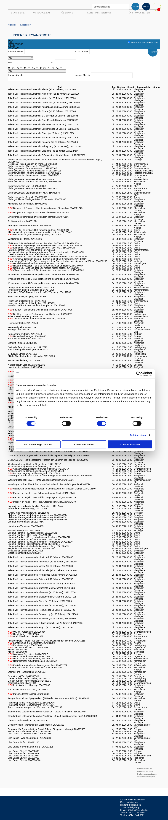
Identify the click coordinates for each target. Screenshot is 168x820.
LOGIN (146, 7)
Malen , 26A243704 (17, 649)
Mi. (25, 68)
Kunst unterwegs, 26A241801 (25, 645)
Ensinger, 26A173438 (18, 329)
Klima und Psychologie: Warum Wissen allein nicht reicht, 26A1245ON (45, 245)
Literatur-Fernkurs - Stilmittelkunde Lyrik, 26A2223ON (34, 544)
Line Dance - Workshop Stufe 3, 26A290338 (29, 738)
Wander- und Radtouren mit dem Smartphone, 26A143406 (36, 305)
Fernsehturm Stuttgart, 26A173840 (25, 334)
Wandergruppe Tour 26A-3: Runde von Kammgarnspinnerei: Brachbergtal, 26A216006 (50, 475)
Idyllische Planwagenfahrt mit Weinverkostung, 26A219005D (37, 519)
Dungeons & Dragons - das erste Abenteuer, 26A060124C (39, 212)
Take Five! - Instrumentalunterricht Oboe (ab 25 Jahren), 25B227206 (41, 133)
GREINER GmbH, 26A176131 (22, 354)
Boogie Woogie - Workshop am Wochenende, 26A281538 (36, 725)
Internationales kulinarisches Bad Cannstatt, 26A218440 (35, 506)
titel (10, 40)
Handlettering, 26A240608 (23, 634)
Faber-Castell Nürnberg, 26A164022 (25, 316)
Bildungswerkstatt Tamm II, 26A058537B (28, 197)
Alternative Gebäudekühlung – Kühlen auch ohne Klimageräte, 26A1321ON (47, 259)
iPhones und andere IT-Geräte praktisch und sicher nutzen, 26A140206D (43, 283)
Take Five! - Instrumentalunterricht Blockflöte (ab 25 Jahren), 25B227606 (43, 151)
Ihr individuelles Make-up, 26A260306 (29, 685)
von (10, 62)
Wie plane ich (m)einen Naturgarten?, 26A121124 (35, 234)
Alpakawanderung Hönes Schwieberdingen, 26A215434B (36, 471)
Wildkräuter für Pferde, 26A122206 (25, 239)
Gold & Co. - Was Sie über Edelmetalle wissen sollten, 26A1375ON (43, 268)
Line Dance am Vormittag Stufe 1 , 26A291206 (30, 746)
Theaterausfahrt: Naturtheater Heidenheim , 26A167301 (38, 318)
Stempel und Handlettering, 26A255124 (27, 672)
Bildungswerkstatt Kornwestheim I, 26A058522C (31, 179)
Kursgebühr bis (82, 75)
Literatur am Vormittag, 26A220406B (25, 526)
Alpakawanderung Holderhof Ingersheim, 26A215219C (34, 464)
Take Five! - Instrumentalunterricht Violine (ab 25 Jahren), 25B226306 (42, 98)
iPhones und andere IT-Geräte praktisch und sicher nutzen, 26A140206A (46, 270)
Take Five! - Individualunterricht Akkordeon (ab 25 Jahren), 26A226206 (42, 561)
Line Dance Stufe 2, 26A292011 (23, 753)
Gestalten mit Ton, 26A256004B (23, 676)
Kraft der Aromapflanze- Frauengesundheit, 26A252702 (37, 665)
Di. (18, 68)
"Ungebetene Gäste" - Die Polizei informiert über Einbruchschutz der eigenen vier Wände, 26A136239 (57, 261)
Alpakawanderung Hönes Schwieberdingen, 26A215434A (38, 469)
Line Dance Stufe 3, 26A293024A (24, 760)
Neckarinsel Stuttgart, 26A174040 (27, 336)
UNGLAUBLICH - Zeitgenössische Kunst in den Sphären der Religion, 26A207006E (48, 455)
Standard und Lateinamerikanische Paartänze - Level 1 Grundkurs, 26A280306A (47, 711)
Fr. (41, 68)
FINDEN (135, 7)
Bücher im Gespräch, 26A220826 (24, 530)
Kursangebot (41, 12)
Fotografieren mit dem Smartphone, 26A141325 (31, 287)
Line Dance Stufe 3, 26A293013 (23, 758)
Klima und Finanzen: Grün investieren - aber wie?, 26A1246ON (41, 247)
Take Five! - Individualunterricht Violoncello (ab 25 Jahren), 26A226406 (42, 570)
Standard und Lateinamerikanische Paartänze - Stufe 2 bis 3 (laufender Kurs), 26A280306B (52, 716)
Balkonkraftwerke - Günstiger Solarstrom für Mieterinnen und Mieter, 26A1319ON (47, 256)
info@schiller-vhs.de (137, 810)
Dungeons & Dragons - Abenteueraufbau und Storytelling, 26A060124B (45, 208)
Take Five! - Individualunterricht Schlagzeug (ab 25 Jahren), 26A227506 (43, 614)
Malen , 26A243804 (17, 652)
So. (57, 68)
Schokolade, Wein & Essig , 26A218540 (27, 508)
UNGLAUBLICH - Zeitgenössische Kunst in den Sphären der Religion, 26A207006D (49, 451)
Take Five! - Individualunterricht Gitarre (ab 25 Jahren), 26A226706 (40, 579)
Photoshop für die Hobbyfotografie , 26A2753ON (31, 705)
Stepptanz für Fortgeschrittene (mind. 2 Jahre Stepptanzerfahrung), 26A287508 (46, 729)
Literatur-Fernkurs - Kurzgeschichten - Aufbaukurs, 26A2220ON (39, 537)
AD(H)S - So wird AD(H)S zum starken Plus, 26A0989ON (38, 230)
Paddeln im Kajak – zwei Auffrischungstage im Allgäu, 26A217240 (42, 497)
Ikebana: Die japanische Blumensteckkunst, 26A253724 (35, 667)
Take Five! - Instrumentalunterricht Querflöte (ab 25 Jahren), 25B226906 (43, 120)
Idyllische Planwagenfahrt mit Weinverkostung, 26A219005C (37, 517)
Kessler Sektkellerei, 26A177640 (24, 360)
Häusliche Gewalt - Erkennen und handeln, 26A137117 (37, 263)
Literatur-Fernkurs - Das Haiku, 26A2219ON (29, 535)
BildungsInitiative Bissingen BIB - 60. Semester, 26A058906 (37, 199)
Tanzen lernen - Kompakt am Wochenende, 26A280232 (35, 707)
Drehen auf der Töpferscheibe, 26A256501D (29, 681)
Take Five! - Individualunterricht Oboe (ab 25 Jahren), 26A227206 (40, 601)
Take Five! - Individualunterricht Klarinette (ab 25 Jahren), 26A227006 (42, 592)
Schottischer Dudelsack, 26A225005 (25, 550)
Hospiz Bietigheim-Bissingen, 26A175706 (28, 349)
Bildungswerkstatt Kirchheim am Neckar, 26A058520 (33, 175)
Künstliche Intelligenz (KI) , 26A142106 (27, 296)
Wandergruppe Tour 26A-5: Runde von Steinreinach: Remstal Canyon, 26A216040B (49, 484)
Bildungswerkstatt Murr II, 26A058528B (27, 186)
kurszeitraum (15, 44)
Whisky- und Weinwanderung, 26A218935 (28, 513)
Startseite (18, 12)
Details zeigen (138, 435)
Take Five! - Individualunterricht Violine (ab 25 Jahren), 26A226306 (40, 566)
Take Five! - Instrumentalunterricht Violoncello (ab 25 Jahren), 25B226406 (44, 102)
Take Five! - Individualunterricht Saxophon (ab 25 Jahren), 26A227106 (42, 596)
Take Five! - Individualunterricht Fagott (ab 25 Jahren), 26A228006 (40, 627)
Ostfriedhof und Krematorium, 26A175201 (28, 347)
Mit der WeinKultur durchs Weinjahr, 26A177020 (31, 356)
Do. (33, 68)
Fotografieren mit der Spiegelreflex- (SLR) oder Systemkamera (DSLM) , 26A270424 (49, 698)
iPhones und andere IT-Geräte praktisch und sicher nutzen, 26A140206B (43, 274)
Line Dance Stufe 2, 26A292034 (23, 755)
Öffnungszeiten (139, 12)
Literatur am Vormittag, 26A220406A (25, 521)
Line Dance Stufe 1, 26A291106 (23, 742)
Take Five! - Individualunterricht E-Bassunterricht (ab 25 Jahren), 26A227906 (45, 623)
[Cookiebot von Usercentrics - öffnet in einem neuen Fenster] (138, 373)
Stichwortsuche (15, 51)
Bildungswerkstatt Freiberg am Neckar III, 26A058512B (35, 170)
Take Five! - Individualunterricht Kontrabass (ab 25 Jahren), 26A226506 (42, 575)
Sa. (49, 68)
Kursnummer (81, 51)
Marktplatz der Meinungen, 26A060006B (27, 203)
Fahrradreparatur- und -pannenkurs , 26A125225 (32, 250)
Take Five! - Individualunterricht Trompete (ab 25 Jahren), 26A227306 (42, 605)
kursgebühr (14, 48)
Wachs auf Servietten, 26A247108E (28, 654)
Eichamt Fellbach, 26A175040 (22, 343)
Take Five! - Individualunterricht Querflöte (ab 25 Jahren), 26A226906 (41, 588)
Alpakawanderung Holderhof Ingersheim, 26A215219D (34, 466)
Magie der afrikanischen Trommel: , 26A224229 (31, 548)
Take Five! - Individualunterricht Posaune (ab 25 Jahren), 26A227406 (41, 610)
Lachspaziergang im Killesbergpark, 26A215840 (34, 473)
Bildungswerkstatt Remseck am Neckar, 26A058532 (33, 188)
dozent (12, 46)
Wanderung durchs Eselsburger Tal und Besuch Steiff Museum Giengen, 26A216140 (52, 488)
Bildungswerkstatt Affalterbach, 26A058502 (29, 166)
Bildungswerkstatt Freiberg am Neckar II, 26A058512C (34, 173)
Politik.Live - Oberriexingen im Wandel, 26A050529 (33, 164)
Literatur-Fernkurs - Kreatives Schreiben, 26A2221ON (34, 539)
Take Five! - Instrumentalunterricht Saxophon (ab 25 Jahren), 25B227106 (43, 129)
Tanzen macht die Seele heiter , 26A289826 (29, 731)
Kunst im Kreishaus (99, 12)
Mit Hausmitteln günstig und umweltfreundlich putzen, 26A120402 (40, 232)
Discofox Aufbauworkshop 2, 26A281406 (28, 720)
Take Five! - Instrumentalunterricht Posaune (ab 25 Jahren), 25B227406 (43, 142)
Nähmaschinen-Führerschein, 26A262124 (28, 689)
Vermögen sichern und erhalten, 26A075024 (29, 225)
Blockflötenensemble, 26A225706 (24, 553)
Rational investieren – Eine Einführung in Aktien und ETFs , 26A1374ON (46, 265)
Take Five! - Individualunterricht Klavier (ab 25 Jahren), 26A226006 (40, 557)
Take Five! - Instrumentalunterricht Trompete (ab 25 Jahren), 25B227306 (43, 137)
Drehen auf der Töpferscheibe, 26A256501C (29, 678)
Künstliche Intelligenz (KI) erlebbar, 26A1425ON (31, 303)
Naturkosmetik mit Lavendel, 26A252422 (30, 658)
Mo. (10, 68)
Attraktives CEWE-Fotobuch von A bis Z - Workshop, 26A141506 (39, 292)
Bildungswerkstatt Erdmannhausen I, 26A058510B (32, 168)
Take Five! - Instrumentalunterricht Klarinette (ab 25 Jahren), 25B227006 (43, 124)
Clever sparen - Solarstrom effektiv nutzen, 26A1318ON (35, 254)
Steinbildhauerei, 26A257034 (22, 683)
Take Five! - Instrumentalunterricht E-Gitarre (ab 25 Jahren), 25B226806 (43, 115)
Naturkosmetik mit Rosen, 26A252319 (29, 656)
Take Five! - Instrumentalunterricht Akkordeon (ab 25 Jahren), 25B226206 (44, 94)
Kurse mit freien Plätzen (143, 42)
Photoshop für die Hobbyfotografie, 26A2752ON (31, 702)
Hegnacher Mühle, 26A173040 (23, 323)
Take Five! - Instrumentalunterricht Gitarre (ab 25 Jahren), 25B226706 (42, 111)
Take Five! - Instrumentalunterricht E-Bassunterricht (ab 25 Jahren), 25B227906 (46, 155)
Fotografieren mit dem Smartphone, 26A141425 (31, 290)
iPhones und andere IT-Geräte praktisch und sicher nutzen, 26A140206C (43, 279)
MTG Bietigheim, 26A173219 (22, 327)
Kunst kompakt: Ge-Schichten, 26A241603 (31, 643)
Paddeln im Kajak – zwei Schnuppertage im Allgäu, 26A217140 (41, 493)
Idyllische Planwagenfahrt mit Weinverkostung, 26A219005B (37, 515)
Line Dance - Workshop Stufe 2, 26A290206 (29, 733)
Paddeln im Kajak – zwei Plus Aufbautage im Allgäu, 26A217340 (42, 502)
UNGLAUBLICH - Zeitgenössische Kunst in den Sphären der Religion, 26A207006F (48, 460)
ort (10, 42)
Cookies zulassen (130, 444)
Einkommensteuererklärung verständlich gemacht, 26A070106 (38, 217)
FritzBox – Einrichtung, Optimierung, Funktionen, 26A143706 (40, 309)
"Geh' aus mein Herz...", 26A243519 (28, 647)
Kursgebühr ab (15, 75)
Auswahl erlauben (84, 444)
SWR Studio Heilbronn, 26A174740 (25, 338)
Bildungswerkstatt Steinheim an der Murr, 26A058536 (34, 192)
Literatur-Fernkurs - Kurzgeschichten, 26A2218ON (32, 533)
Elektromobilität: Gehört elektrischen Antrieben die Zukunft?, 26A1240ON (43, 243)
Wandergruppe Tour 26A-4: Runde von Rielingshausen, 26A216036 (41, 480)
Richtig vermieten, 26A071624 (22, 221)
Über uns (67, 12)
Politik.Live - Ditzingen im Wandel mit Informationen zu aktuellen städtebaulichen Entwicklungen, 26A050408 (55, 160)
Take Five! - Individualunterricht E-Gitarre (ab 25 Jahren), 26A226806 (41, 583)
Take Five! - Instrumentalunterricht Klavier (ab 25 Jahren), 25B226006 (42, 89)
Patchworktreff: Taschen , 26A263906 (29, 694)
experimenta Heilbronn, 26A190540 (25, 367)
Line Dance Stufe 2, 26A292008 (23, 751)
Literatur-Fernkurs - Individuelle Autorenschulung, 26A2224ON (38, 546)
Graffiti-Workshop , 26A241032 (25, 636)
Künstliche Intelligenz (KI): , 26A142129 (27, 301)
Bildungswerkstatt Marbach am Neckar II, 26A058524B (34, 181)
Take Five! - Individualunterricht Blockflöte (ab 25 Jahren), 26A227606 (42, 618)
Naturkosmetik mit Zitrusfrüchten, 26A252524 (32, 661)
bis (52, 62)
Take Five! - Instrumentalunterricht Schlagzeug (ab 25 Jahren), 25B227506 (44, 146)
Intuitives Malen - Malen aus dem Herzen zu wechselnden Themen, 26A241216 (46, 640)
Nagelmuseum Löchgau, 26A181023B (26, 365)
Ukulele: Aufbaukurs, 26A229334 (26, 632)
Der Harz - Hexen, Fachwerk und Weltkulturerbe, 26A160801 (40, 314)
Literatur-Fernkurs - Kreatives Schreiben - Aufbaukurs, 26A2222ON (40, 542)
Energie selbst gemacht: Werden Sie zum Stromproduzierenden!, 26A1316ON (46, 252)
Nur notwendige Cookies (38, 444)
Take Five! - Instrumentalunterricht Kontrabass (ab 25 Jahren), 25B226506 (44, 107)
